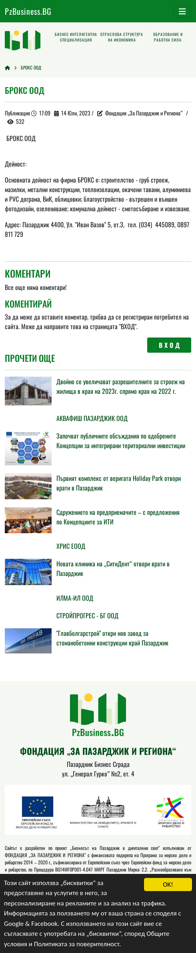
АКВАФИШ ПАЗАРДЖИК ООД (92, 418)
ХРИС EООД (70, 546)
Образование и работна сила (168, 37)
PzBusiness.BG (28, 11)
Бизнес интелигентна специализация (76, 37)
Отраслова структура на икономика (121, 37)
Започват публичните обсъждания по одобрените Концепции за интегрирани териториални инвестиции (120, 440)
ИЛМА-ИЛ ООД (74, 598)
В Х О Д (169, 345)
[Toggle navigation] (182, 11)
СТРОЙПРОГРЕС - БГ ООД (87, 615)
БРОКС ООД (31, 67)
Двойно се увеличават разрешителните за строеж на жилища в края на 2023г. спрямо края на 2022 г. (120, 386)
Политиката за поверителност (76, 944)
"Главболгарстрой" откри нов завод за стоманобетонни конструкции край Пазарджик (112, 637)
